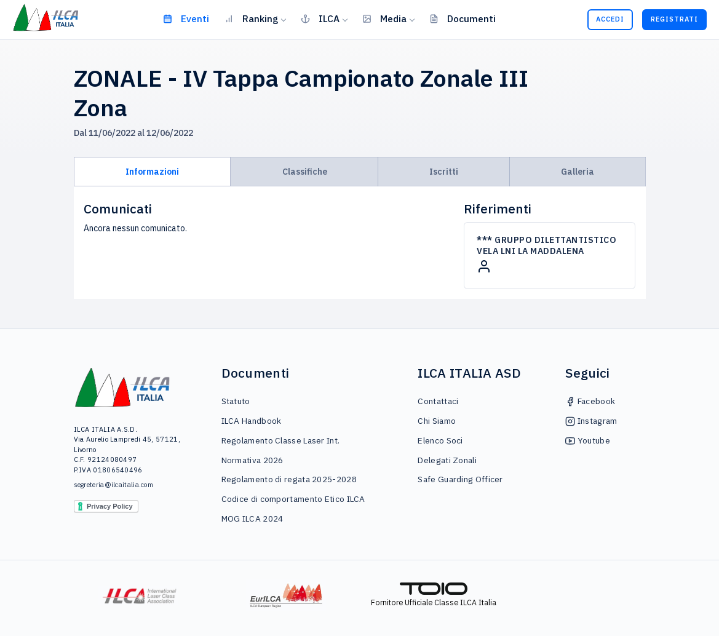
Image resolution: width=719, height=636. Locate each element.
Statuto (235, 401)
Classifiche (304, 171)
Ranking (251, 18)
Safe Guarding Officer (460, 479)
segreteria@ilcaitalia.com (114, 484)
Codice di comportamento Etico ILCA (293, 498)
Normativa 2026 (252, 460)
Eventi (186, 18)
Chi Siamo (437, 420)
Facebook (590, 401)
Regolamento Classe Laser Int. (280, 440)
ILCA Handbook (251, 420)
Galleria (577, 171)
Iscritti (443, 171)
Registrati (674, 19)
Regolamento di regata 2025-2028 (289, 479)
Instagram (591, 420)
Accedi (610, 19)
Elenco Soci (440, 440)
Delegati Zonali (447, 460)
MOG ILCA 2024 (252, 518)
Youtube (587, 440)
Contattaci (438, 401)
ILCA (320, 18)
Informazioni (152, 171)
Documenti (462, 18)
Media (384, 18)
